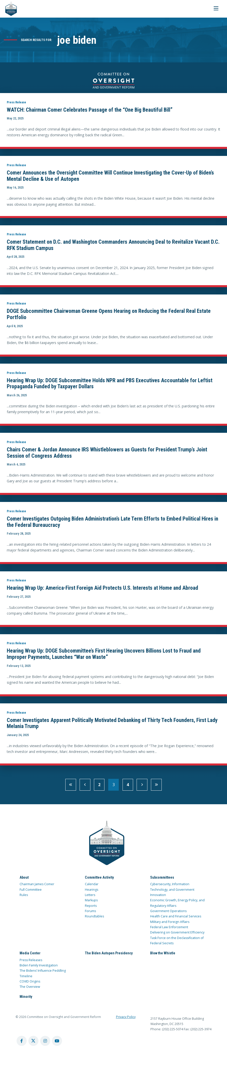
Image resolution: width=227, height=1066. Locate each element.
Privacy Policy (126, 1019)
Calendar (91, 886)
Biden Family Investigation (39, 968)
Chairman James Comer (37, 886)
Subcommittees (162, 880)
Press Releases (31, 962)
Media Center (30, 956)
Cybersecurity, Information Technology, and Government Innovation (172, 892)
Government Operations (168, 913)
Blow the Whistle (162, 956)
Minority (26, 999)
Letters (90, 897)
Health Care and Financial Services (175, 919)
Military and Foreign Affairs (169, 924)
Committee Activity (99, 880)
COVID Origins (30, 984)
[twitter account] (33, 1043)
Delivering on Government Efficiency (177, 935)
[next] (142, 787)
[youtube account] (57, 1043)
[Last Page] (156, 787)
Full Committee (31, 892)
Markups (91, 903)
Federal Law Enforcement (169, 929)
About (24, 880)
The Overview (30, 989)
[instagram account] (45, 1043)
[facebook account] (22, 1043)
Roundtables (94, 919)
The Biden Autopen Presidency (109, 956)
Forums (90, 913)
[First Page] (70, 787)
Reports (91, 908)
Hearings (91, 892)
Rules (24, 897)
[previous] (85, 787)
